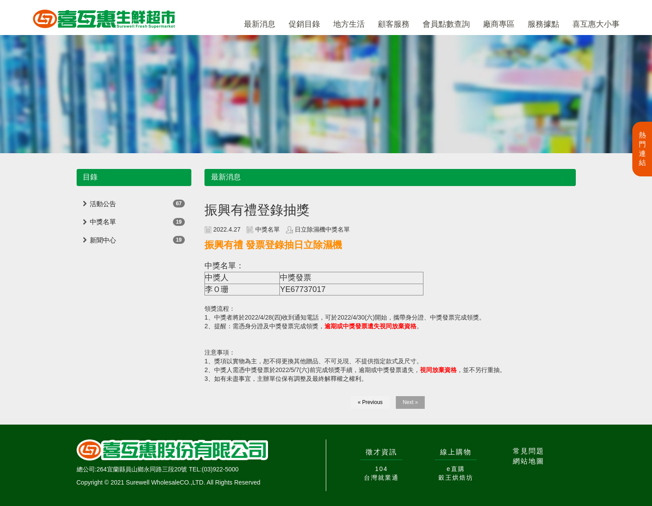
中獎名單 (103, 221)
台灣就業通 (381, 477)
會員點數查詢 (446, 24)
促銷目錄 (304, 24)
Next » (410, 402)
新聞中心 (103, 240)
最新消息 (259, 24)
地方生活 (349, 24)
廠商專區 (499, 24)
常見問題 (528, 451)
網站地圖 (528, 461)
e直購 (456, 468)
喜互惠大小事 (596, 24)
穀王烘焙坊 (455, 477)
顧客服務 (393, 24)
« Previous (370, 402)
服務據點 (543, 24)
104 (381, 468)
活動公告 (103, 203)
